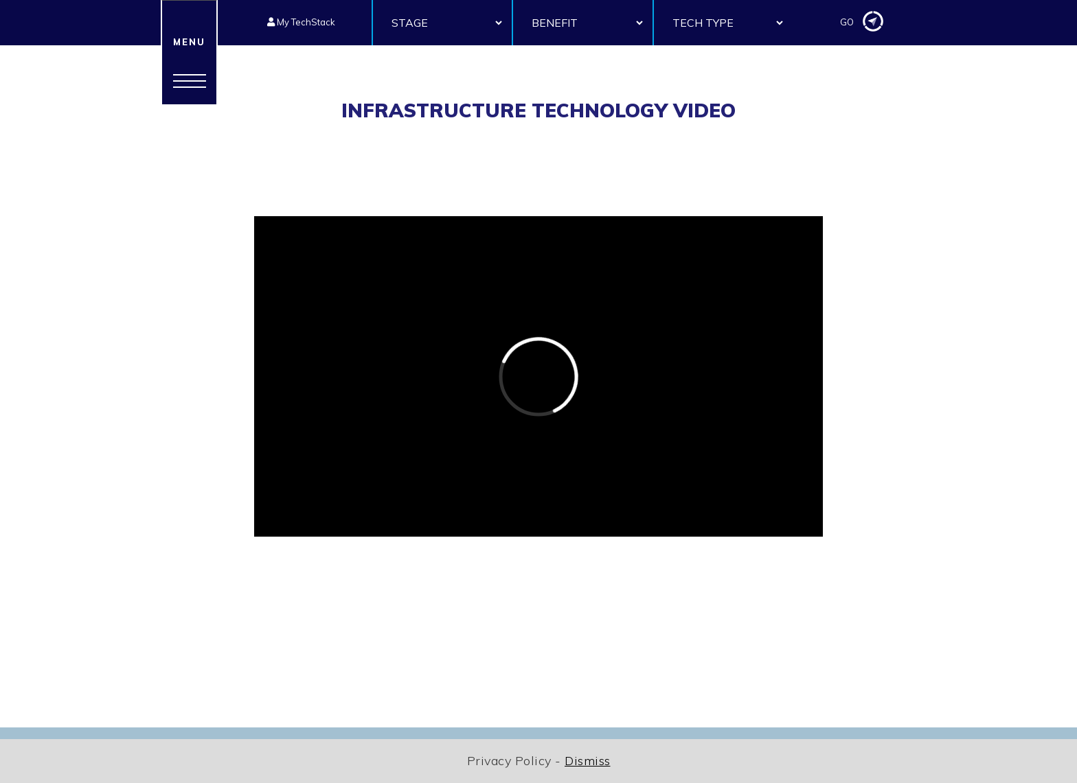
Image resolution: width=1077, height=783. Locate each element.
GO (861, 23)
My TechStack (301, 21)
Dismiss (588, 761)
